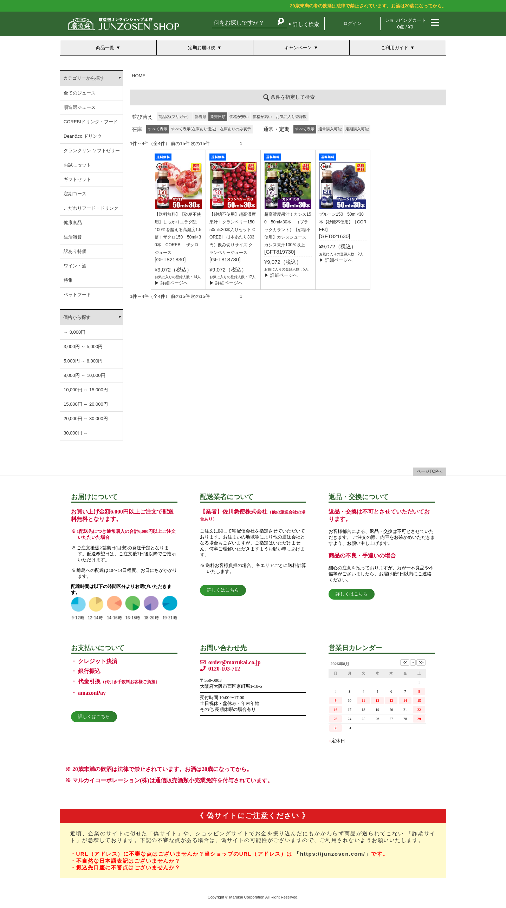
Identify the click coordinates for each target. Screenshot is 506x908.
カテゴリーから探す (83, 78)
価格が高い (262, 117)
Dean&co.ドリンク (83, 136)
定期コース (75, 193)
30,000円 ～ (76, 433)
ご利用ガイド (394, 47)
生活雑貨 (73, 237)
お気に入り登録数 (291, 117)
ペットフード (77, 294)
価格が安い (239, 117)
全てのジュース (80, 93)
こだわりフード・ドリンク (91, 208)
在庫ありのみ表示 (235, 129)
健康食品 (73, 222)
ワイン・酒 (75, 265)
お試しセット (77, 165)
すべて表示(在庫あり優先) (193, 129)
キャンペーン (298, 47)
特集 (68, 280)
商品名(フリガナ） (174, 117)
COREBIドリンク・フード (91, 121)
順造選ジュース (80, 107)
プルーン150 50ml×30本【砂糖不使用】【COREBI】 (342, 222)
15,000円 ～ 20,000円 (86, 404)
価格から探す (77, 317)
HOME (138, 75)
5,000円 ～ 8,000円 (83, 361)
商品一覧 (105, 47)
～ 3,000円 (74, 332)
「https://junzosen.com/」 (332, 854)
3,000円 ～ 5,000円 (83, 346)
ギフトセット (77, 179)
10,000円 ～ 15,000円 (86, 389)
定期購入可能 (357, 129)
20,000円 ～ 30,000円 (86, 418)
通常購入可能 (330, 129)
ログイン (352, 23)
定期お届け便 (201, 47)
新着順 (200, 117)
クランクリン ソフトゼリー (92, 150)
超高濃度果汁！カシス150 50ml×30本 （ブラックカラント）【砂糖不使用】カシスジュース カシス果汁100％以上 (287, 229)
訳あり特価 (75, 251)
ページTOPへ (429, 471)
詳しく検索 (306, 24)
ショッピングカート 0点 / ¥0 (405, 24)
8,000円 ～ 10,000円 (84, 375)
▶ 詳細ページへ (171, 283)
